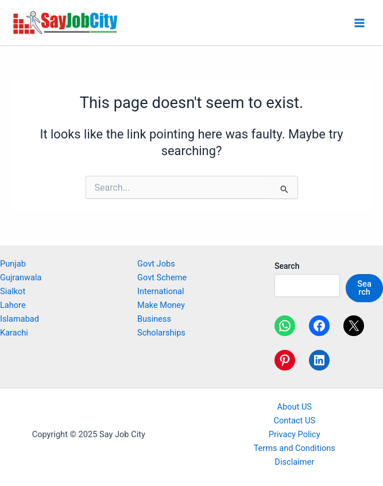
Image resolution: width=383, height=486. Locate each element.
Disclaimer (294, 462)
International (160, 291)
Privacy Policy (294, 434)
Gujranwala (20, 277)
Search (286, 266)
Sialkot (12, 291)
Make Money (161, 305)
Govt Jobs (156, 264)
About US (294, 407)
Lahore (13, 305)
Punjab (13, 264)
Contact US (294, 420)
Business (154, 319)
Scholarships (161, 332)
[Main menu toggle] (359, 23)
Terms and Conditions (294, 448)
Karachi (14, 332)
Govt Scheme (162, 277)
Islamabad (19, 319)
